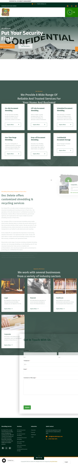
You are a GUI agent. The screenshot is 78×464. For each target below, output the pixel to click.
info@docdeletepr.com (54, 436)
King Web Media (53, 461)
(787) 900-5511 (51, 439)
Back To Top (39, 457)
